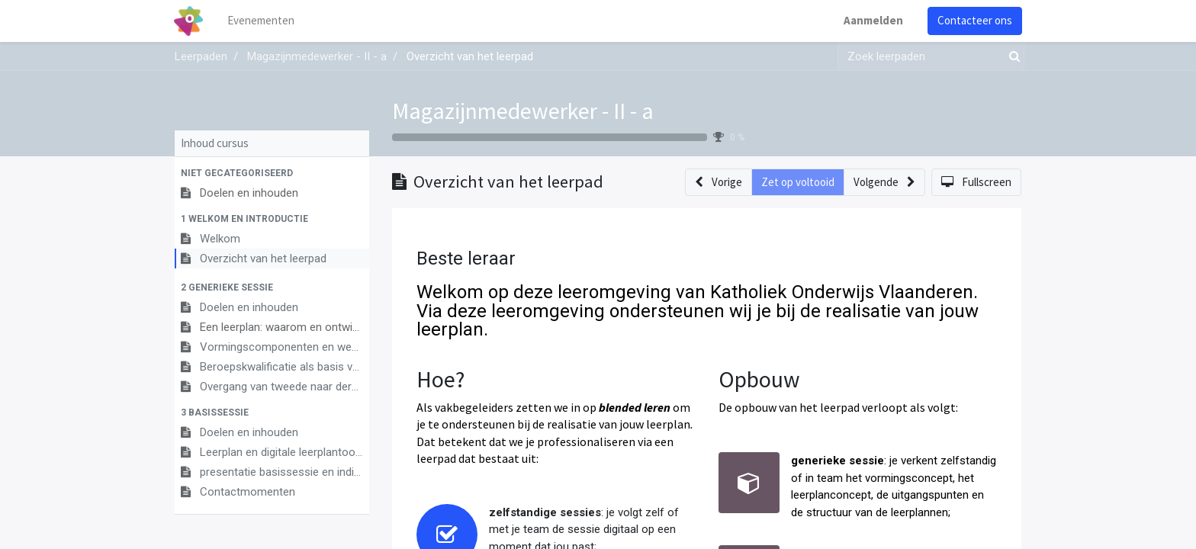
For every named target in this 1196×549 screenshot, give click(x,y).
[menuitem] (262, 21)
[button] (272, 173)
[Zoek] (1011, 57)
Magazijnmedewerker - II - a (523, 110)
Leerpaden (201, 56)
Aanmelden (872, 20)
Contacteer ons (974, 20)
